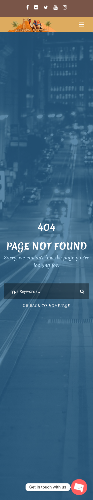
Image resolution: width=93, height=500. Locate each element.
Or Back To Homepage (46, 305)
